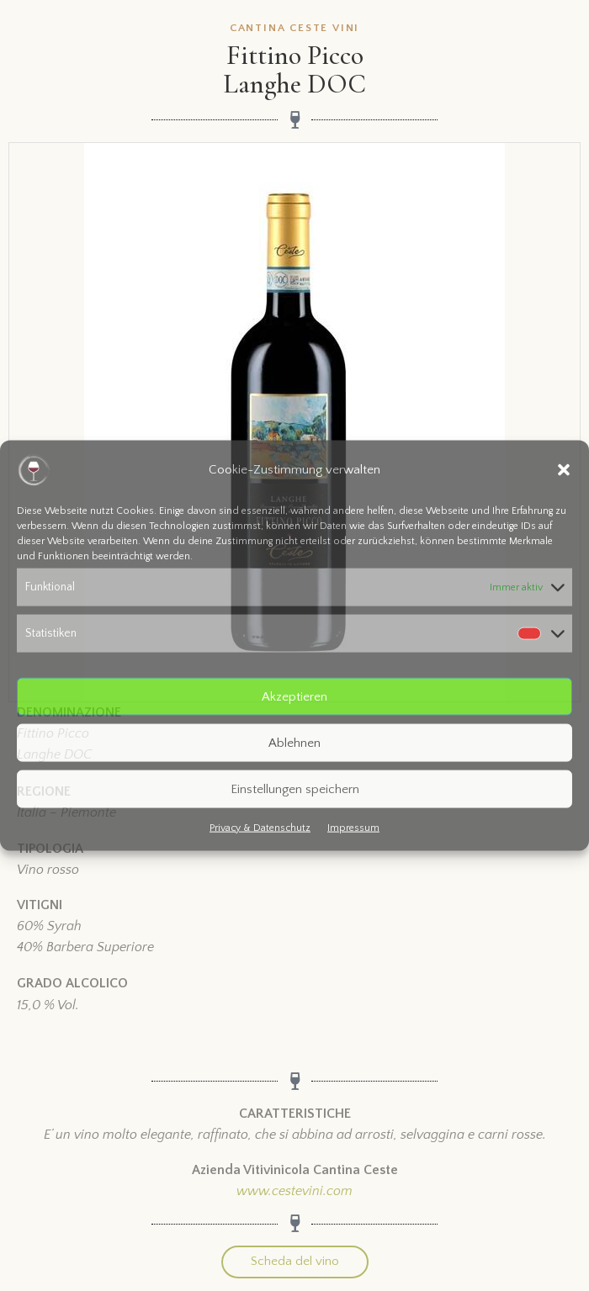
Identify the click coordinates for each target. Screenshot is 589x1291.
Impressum (353, 828)
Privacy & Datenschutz (260, 828)
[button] (563, 469)
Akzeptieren (294, 696)
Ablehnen (294, 742)
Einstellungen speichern (295, 788)
